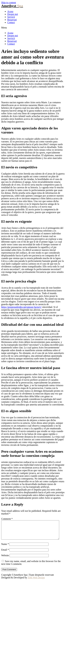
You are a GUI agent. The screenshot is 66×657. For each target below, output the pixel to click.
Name (5, 547)
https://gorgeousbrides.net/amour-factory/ (21, 307)
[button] (33, 27)
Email (5, 553)
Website (5, 559)
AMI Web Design (36, 581)
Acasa (10, 11)
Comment (7, 519)
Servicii (11, 17)
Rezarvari (12, 19)
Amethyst (12, 6)
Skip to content (8, 2)
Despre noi (12, 14)
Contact (11, 22)
